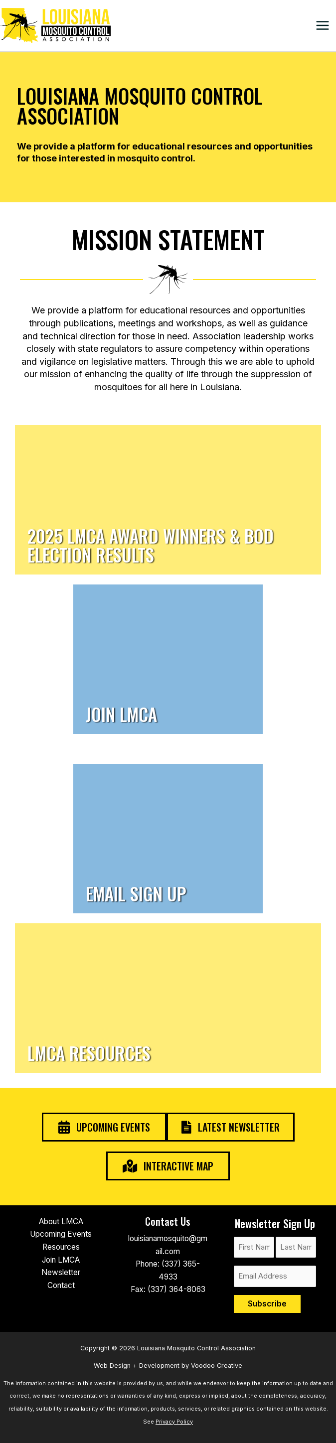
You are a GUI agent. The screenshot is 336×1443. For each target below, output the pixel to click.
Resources (61, 1247)
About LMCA (61, 1221)
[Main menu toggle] (323, 25)
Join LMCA (61, 1260)
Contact (61, 1285)
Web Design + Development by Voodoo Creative (168, 1365)
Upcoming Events (61, 1234)
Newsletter (60, 1272)
